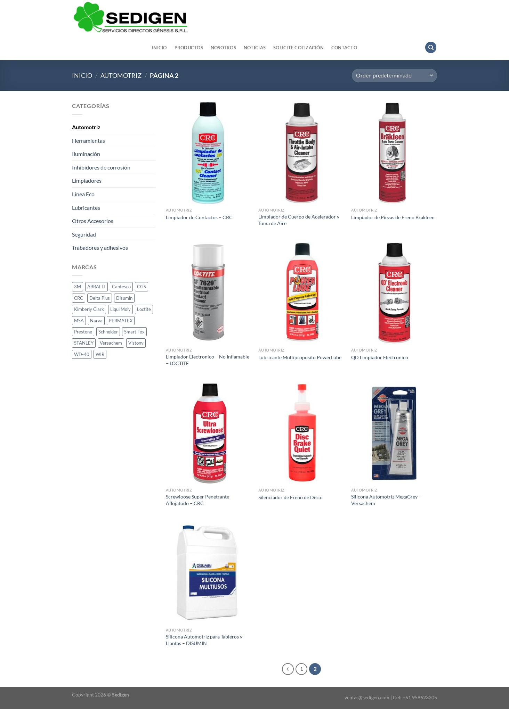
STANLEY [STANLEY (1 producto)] (84, 343)
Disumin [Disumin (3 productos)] (124, 298)
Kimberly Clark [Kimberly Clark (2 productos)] (89, 309)
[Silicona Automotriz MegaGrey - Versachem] (394, 432)
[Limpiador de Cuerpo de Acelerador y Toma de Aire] (301, 152)
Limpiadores (87, 180)
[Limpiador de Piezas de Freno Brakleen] (394, 152)
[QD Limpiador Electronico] (394, 292)
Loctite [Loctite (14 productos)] (144, 309)
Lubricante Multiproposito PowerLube (299, 357)
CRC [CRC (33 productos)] (78, 298)
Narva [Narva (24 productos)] (96, 320)
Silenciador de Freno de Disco (290, 497)
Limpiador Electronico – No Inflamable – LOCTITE (207, 360)
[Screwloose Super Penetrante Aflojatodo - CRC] (209, 432)
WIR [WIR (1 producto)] (100, 354)
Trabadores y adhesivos (100, 247)
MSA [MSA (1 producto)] (79, 320)
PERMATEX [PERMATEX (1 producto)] (120, 320)
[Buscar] (430, 47)
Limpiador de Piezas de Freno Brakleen (393, 217)
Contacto (344, 47)
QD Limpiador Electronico (379, 357)
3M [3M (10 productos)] (77, 286)
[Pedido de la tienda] (394, 75)
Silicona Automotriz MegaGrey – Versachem (386, 500)
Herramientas (88, 140)
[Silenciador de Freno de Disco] (301, 432)
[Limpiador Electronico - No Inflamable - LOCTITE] (209, 292)
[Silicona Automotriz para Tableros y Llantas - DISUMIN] (209, 572)
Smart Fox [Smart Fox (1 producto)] (134, 332)
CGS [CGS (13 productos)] (141, 286)
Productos (189, 47)
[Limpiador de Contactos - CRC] (209, 152)
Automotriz (121, 75)
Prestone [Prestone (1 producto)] (83, 332)
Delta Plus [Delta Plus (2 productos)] (99, 298)
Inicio (159, 47)
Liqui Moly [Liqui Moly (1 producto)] (120, 309)
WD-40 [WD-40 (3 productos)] (81, 354)
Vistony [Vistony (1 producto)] (136, 343)
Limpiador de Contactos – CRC (199, 217)
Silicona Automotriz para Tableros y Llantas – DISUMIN (204, 640)
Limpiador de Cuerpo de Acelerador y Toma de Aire (298, 220)
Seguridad (84, 234)
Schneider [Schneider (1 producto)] (108, 332)
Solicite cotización (298, 47)
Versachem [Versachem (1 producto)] (111, 343)
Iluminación (86, 153)
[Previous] (288, 669)
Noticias (255, 47)
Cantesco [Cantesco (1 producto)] (121, 286)
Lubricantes (86, 207)
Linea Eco (83, 194)
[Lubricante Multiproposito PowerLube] (301, 292)
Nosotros (223, 47)
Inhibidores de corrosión (101, 167)
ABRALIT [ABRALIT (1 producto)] (96, 286)
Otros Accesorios (92, 220)
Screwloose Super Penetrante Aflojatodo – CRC (197, 500)
